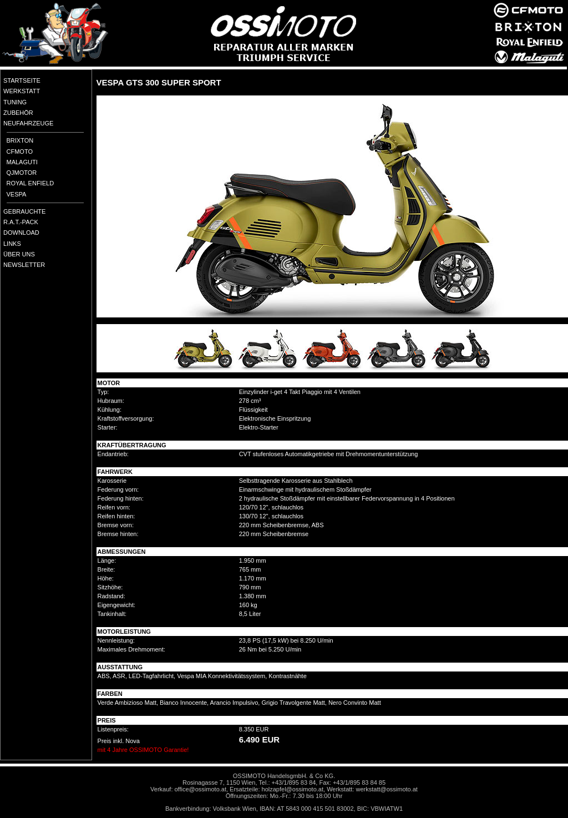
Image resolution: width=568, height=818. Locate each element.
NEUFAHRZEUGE (28, 123)
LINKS (12, 243)
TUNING (15, 102)
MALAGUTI (22, 162)
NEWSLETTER (24, 264)
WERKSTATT (21, 91)
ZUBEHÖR (18, 112)
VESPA (17, 194)
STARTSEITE (21, 80)
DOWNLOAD (21, 232)
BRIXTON (20, 140)
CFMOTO (20, 151)
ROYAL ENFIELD (30, 183)
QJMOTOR (22, 172)
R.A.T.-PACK (20, 222)
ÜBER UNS (19, 254)
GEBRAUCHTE (24, 211)
